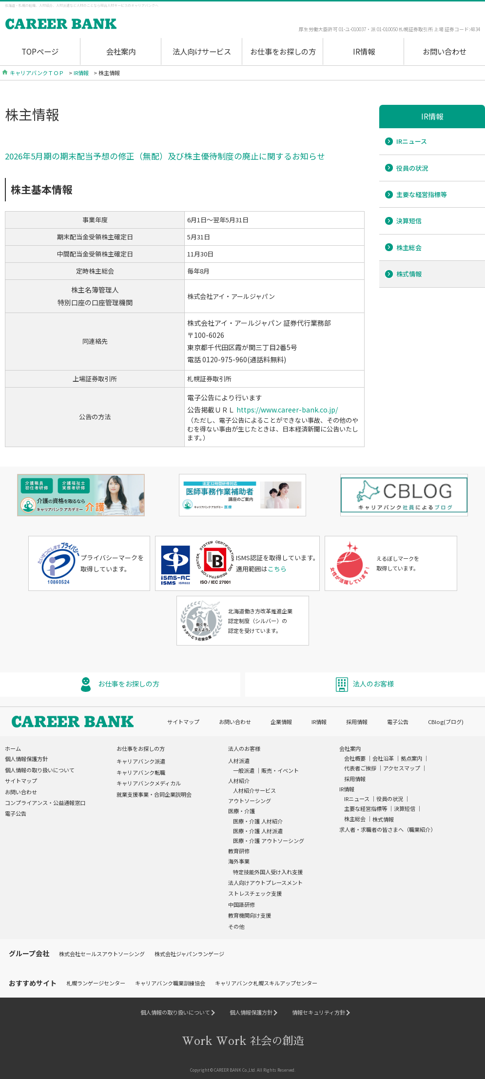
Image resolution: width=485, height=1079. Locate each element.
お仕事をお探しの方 (283, 51)
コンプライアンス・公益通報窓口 (45, 800)
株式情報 (409, 273)
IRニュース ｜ (360, 797)
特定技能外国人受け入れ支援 (268, 870)
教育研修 (239, 849)
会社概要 (355, 756)
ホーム (13, 746)
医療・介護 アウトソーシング (268, 839)
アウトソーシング (249, 799)
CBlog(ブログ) (446, 720)
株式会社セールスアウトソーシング (102, 952)
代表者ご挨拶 (360, 766)
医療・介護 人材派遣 (258, 829)
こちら (277, 566)
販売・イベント (280, 769)
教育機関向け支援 (249, 913)
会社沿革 (383, 756)
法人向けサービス (202, 51)
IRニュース (411, 141)
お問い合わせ (444, 51)
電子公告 (397, 720)
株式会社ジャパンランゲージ (189, 952)
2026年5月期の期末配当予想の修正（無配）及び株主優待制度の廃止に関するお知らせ (165, 156)
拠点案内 (411, 756)
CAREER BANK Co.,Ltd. (235, 1068)
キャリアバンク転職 (140, 770)
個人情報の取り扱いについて (40, 768)
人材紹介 (239, 779)
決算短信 (409, 220)
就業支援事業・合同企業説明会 (154, 792)
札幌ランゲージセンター (95, 981)
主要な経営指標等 (421, 194)
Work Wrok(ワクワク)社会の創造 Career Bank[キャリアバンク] (90, 24)
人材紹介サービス (254, 788)
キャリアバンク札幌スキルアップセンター (266, 981)
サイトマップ (183, 720)
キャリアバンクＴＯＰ (37, 73)
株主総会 (409, 247)
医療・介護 (241, 809)
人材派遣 (239, 759)
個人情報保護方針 (26, 757)
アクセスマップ (401, 766)
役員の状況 (412, 168)
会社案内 (121, 51)
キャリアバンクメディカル (148, 781)
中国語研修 (241, 902)
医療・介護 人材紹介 (258, 819)
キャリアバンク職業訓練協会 (170, 981)
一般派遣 (243, 769)
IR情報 (364, 51)
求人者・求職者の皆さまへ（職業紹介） (387, 827)
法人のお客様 (373, 682)
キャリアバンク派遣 (140, 759)
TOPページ (39, 51)
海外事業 (239, 859)
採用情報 (357, 720)
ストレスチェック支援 (255, 892)
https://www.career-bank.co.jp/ (287, 409)
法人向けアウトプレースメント (265, 880)
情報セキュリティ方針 (318, 1010)
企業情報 (281, 720)
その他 (236, 924)
